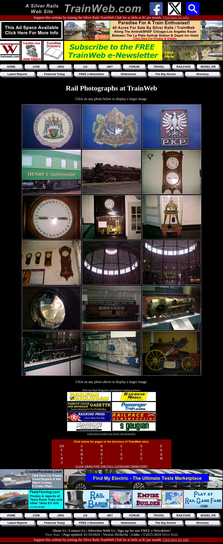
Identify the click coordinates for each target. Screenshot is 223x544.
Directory (202, 74)
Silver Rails (170, 534)
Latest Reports (17, 74)
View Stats (52, 534)
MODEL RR (208, 66)
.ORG (60, 66)
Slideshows (128, 74)
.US (85, 66)
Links (135, 534)
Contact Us (77, 530)
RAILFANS (183, 66)
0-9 (62, 445)
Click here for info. (176, 17)
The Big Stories (165, 74)
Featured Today (54, 74)
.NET (109, 66)
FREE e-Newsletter (91, 74)
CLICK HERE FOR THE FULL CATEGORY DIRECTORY (111, 466)
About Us (59, 530)
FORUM (134, 66)
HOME (11, 66)
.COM (36, 66)
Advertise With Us (102, 530)
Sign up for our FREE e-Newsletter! (144, 530)
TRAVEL (158, 66)
